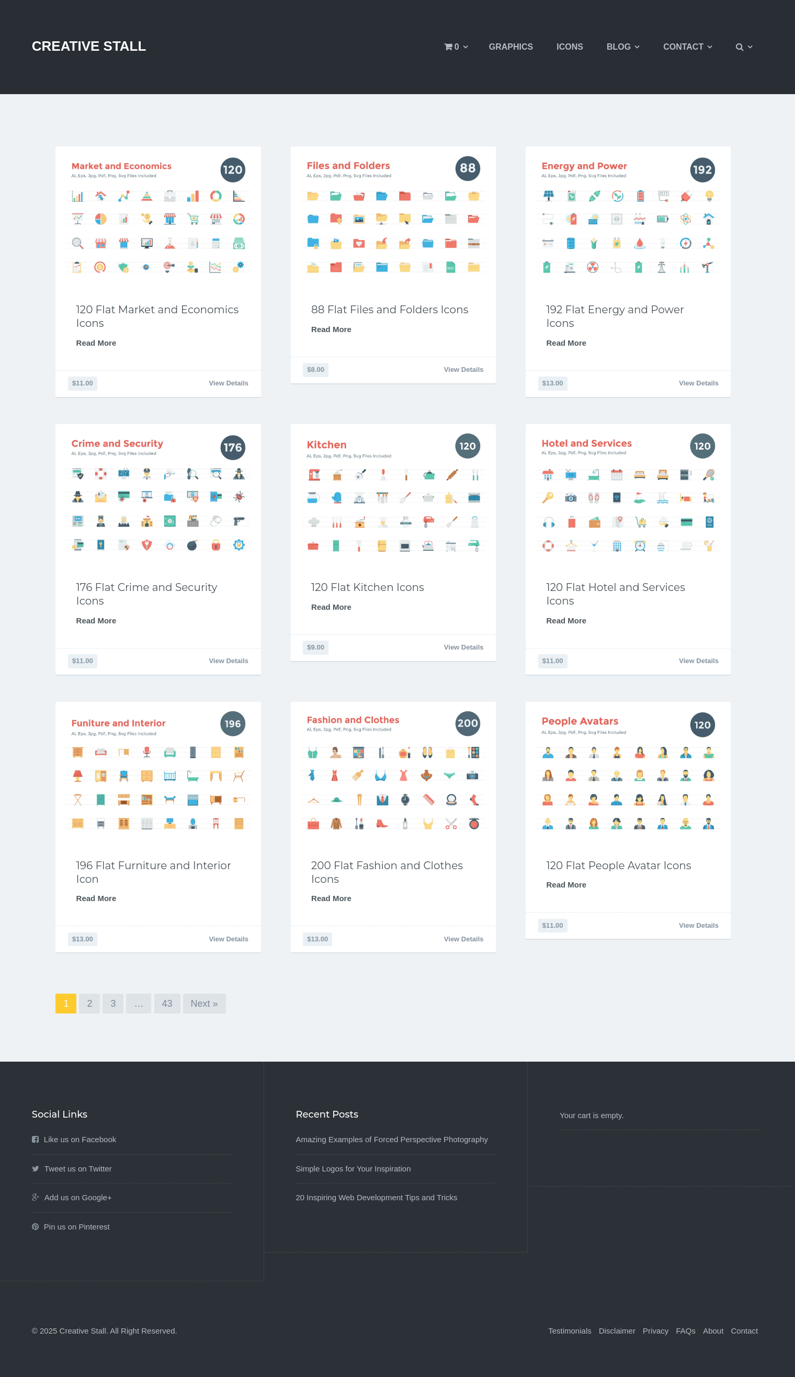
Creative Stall (89, 46)
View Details (228, 383)
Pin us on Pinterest (77, 1226)
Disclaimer (617, 1330)
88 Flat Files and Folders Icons (389, 309)
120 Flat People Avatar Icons (619, 865)
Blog (619, 46)
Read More (96, 342)
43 (167, 1003)
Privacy (655, 1330)
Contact (683, 46)
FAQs (686, 1330)
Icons (569, 46)
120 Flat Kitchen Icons (367, 587)
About (713, 1330)
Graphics (511, 46)
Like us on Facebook (80, 1139)
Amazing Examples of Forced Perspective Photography (392, 1139)
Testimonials (570, 1330)
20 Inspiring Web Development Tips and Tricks (376, 1197)
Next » (204, 1003)
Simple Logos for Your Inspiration (353, 1168)
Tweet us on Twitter (78, 1168)
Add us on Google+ (78, 1197)
